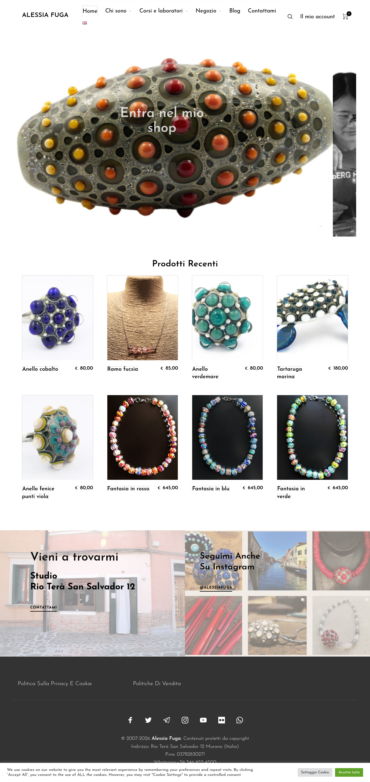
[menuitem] (93, 11)
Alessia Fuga (45, 15)
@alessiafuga (216, 587)
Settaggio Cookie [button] (315, 772)
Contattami (43, 607)
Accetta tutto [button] (349, 772)
